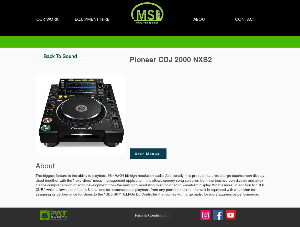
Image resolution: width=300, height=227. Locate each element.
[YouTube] (231, 215)
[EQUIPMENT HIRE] (92, 19)
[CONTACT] (245, 19)
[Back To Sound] (60, 56)
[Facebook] (218, 215)
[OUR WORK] (47, 19)
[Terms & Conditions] (150, 215)
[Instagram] (205, 215)
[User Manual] (148, 153)
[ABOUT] (200, 19)
